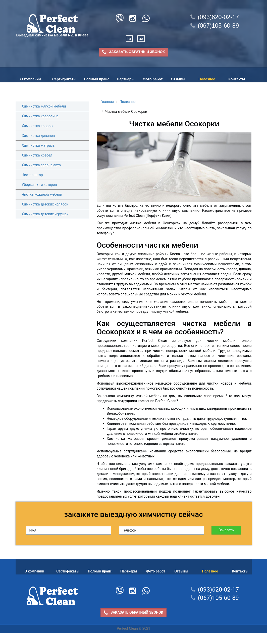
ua (141, 38)
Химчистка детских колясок (45, 204)
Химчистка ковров (37, 126)
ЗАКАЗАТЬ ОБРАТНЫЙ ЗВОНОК (133, 52)
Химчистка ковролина (40, 116)
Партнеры (125, 79)
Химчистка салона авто (41, 165)
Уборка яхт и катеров (39, 185)
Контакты (236, 79)
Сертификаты (64, 79)
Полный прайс (96, 79)
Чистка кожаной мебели (42, 194)
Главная (107, 102)
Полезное (206, 79)
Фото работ (153, 79)
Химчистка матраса (38, 145)
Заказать (226, 530)
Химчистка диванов (38, 136)
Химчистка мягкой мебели (44, 106)
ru (129, 38)
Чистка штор (32, 175)
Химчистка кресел (37, 155)
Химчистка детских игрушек (45, 214)
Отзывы (178, 79)
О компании (30, 79)
